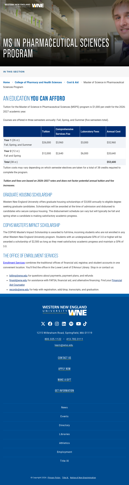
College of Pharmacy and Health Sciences (38, 82)
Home (6, 82)
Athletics (64, 443)
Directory (64, 425)
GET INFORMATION (64, 390)
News (64, 407)
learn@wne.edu (64, 345)
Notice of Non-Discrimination (83, 477)
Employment (64, 451)
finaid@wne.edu (18, 280)
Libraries (64, 434)
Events (64, 416)
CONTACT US (64, 357)
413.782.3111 (74, 339)
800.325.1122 (53, 339)
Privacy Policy (54, 477)
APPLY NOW (64, 368)
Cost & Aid (73, 82)
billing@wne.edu (18, 275)
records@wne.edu (19, 289)
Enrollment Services (14, 262)
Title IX (64, 460)
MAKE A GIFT (64, 379)
